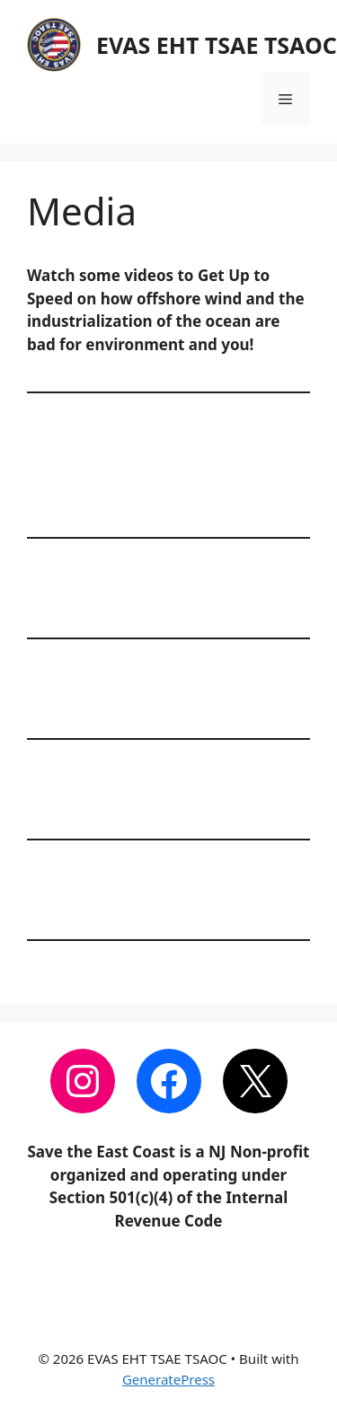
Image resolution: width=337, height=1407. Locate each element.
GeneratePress (168, 1379)
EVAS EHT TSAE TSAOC (216, 45)
